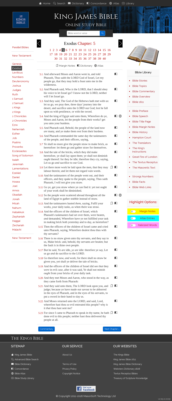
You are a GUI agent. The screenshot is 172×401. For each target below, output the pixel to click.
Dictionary (76, 3)
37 (89, 58)
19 (60, 54)
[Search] (83, 33)
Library (128, 3)
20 (65, 54)
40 (104, 58)
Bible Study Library (23, 378)
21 (70, 54)
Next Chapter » (112, 329)
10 (80, 50)
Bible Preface (140, 110)
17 (51, 54)
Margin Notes (147, 211)
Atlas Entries (147, 218)
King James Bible (22, 354)
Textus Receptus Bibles (125, 373)
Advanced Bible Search (25, 359)
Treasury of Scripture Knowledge (130, 378)
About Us (67, 354)
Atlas (114, 3)
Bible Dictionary (21, 364)
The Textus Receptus (145, 162)
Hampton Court (141, 137)
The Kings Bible (121, 354)
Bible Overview (141, 96)
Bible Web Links (141, 187)
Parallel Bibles (20, 47)
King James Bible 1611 (124, 359)
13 (94, 50)
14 (99, 50)
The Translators (141, 142)
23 (80, 54)
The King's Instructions (139, 150)
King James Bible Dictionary (127, 364)
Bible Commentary (143, 91)
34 (75, 58)
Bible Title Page (141, 121)
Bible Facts (138, 181)
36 (85, 58)
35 (80, 58)
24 (85, 54)
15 (104, 50)
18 (55, 54)
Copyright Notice (71, 373)
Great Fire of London (144, 156)
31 (60, 58)
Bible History (140, 132)
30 (55, 58)
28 (104, 54)
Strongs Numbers (142, 176)
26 (94, 54)
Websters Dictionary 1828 (126, 368)
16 (109, 50)
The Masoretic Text (143, 167)
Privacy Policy (69, 368)
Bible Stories (139, 80)
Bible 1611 (138, 101)
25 (89, 54)
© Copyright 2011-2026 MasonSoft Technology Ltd (86, 396)
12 (89, 50)
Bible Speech (140, 116)
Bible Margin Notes (143, 126)
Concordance (97, 3)
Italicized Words (147, 225)
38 (94, 58)
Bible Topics (139, 85)
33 (70, 58)
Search (59, 3)
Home (45, 3)
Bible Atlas (18, 373)
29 (109, 54)
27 (99, 54)
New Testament (21, 55)
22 (75, 54)
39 (99, 58)
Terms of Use (69, 364)
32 (65, 58)
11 (85, 50)
